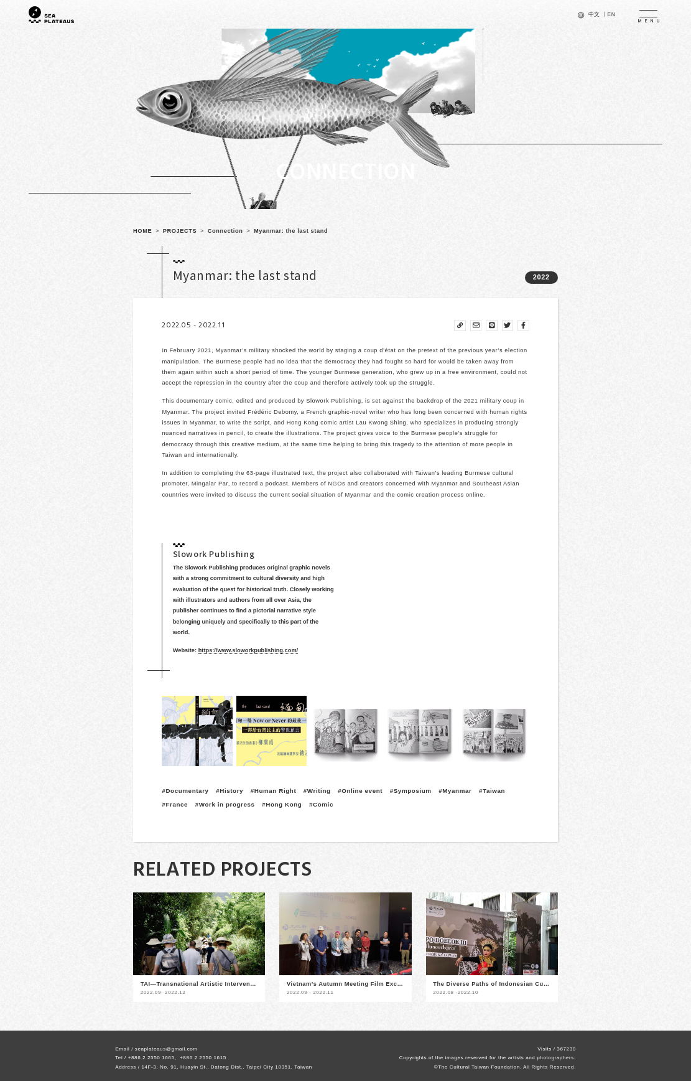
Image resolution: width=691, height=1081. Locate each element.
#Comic (321, 804)
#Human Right (274, 790)
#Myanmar (454, 790)
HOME (142, 231)
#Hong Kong (282, 804)
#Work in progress (225, 804)
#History (229, 790)
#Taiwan (492, 790)
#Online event (360, 790)
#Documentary (185, 790)
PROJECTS (180, 231)
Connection (225, 231)
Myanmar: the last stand (291, 231)
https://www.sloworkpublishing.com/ (248, 650)
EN (611, 14)
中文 (594, 14)
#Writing (317, 790)
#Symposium (411, 790)
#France (175, 804)
